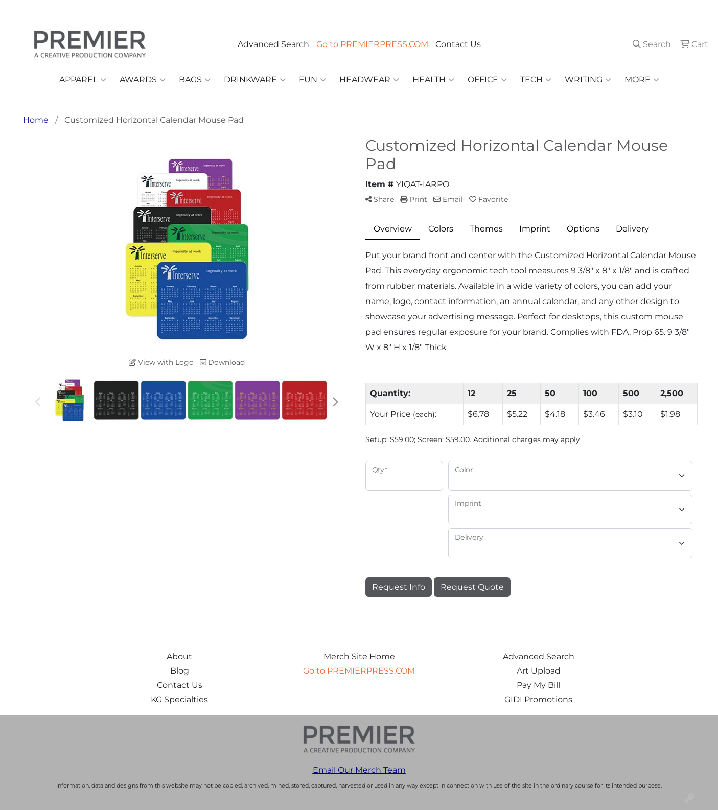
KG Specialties (179, 699)
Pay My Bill (538, 685)
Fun (312, 80)
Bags (195, 80)
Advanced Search (273, 44)
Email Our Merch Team (359, 770)
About (179, 656)
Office (487, 80)
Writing (588, 80)
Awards (143, 80)
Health (433, 80)
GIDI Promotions (538, 699)
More (641, 80)
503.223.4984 (562, 11)
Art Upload (539, 671)
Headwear (369, 80)
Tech (535, 80)
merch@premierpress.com (651, 11)
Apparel (82, 80)
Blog (179, 671)
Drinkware (255, 80)
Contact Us (458, 44)
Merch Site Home (359, 656)
